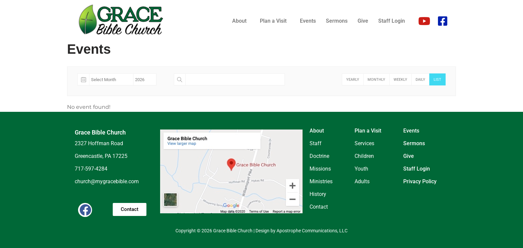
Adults (362, 181)
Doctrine (319, 156)
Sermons (337, 21)
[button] (241, 21)
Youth (361, 169)
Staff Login (391, 21)
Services (364, 143)
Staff (316, 143)
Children (364, 156)
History (318, 194)
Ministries (321, 181)
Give (363, 21)
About (239, 21)
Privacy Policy (420, 181)
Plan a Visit (273, 21)
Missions (320, 169)
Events (308, 21)
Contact (319, 207)
